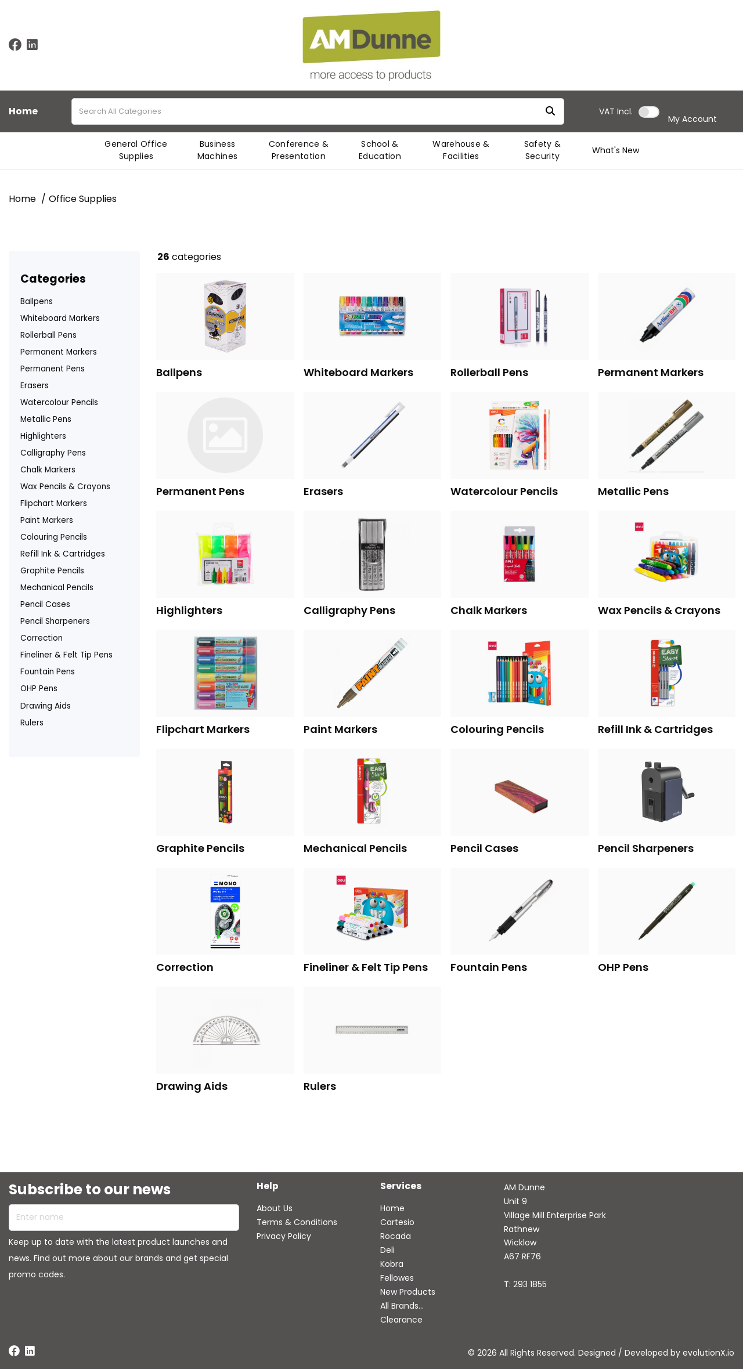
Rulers (32, 722)
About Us (275, 1208)
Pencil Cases (45, 604)
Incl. (616, 111)
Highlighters (43, 436)
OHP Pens (38, 688)
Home (23, 111)
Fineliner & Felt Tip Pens (66, 654)
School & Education (380, 150)
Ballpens (36, 301)
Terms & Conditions (297, 1222)
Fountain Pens (47, 671)
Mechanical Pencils (56, 587)
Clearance (401, 1319)
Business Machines (217, 150)
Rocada (395, 1236)
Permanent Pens (52, 368)
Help (268, 1186)
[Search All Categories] (317, 111)
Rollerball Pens (48, 335)
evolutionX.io (708, 1353)
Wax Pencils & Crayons (65, 486)
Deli (387, 1250)
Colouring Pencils (53, 537)
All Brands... (402, 1306)
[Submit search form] (550, 111)
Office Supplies (83, 198)
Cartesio (397, 1222)
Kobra (391, 1264)
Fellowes (397, 1278)
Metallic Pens (45, 419)
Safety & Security (542, 150)
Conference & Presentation (299, 150)
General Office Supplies (135, 150)
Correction (41, 638)
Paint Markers (46, 520)
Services (400, 1186)
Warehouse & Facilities (461, 150)
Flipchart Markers (53, 503)
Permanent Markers (58, 351)
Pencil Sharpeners (55, 621)
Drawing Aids (45, 705)
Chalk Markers (47, 469)
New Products (407, 1292)
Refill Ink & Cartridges (62, 553)
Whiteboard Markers (60, 318)
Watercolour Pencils (59, 402)
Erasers (34, 385)
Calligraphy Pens (53, 452)
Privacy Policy (284, 1236)
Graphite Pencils (52, 570)
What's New (615, 150)
